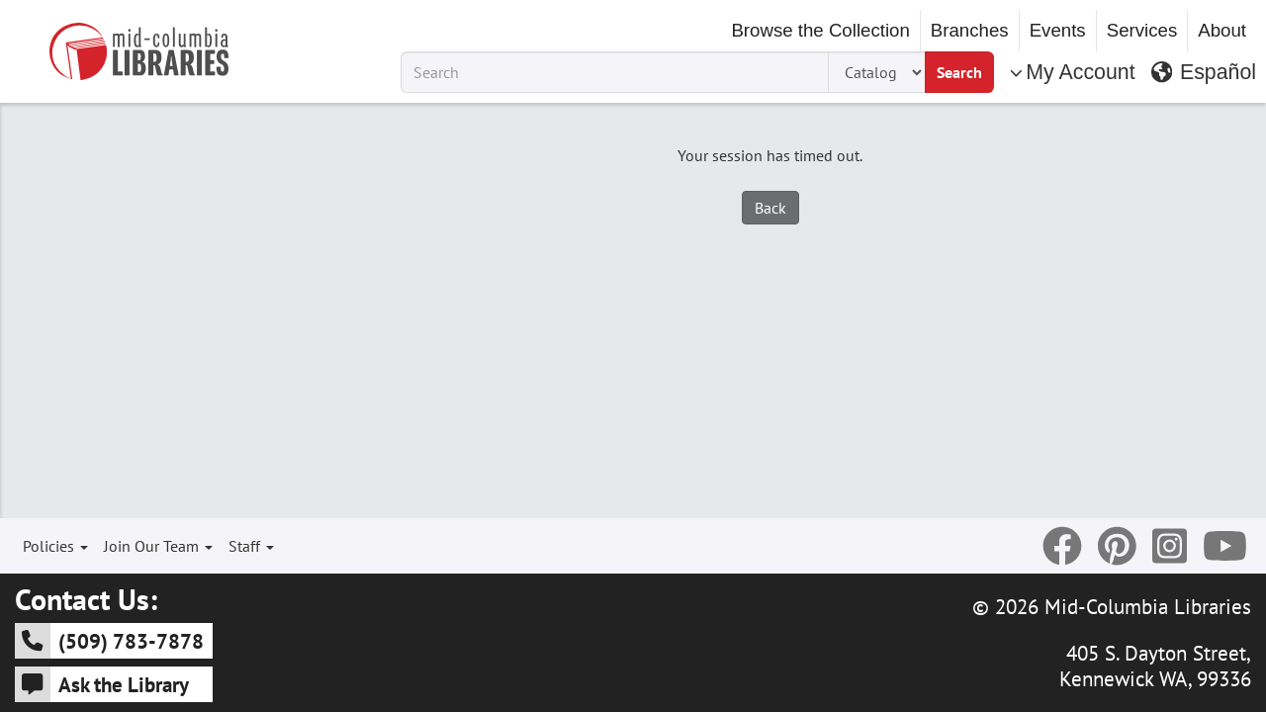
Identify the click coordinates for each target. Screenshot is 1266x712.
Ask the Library (102, 684)
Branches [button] (970, 30)
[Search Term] (614, 72)
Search (959, 72)
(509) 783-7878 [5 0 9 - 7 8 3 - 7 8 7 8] (109, 641)
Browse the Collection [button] (820, 30)
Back (770, 208)
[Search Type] (876, 72)
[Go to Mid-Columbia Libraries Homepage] (138, 51)
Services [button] (1142, 30)
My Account (1072, 72)
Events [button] (1058, 30)
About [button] (1222, 30)
